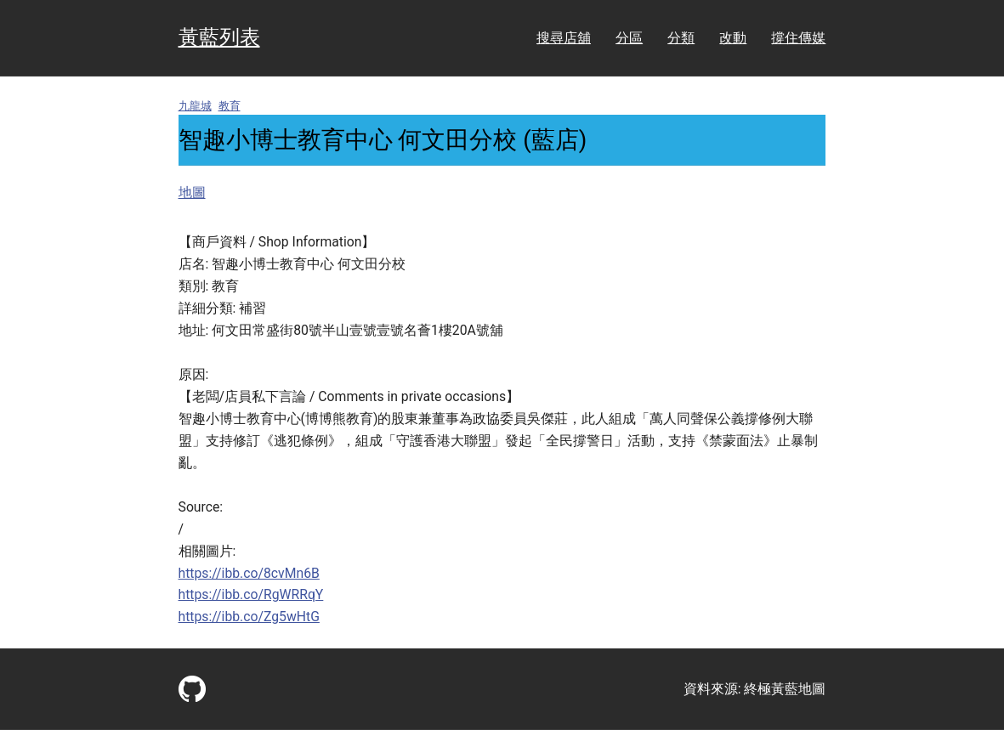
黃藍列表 (219, 37)
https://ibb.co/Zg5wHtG (249, 616)
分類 (681, 38)
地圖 (192, 192)
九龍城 (195, 105)
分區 (629, 38)
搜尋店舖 (563, 38)
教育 (229, 105)
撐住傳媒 (798, 38)
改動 (732, 38)
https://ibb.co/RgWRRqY (251, 594)
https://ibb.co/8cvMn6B (249, 573)
